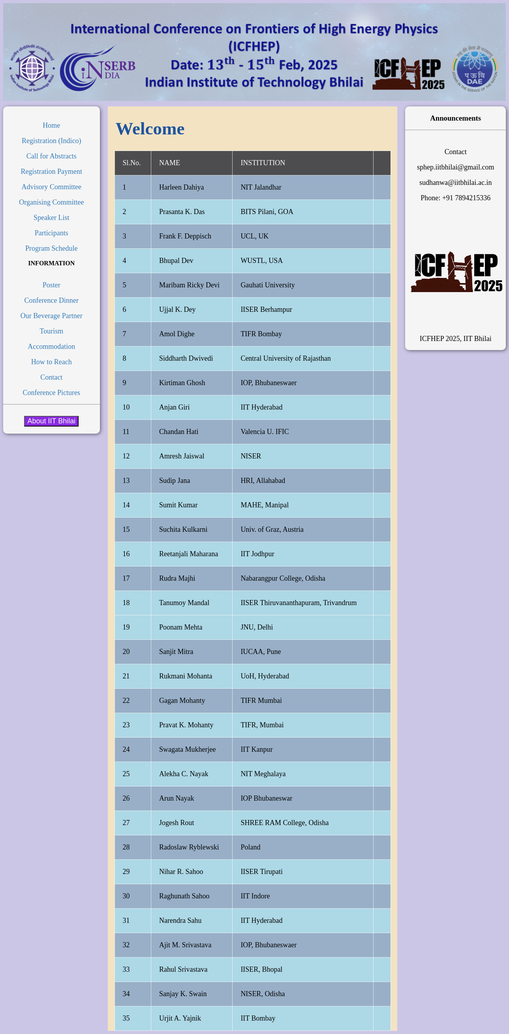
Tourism (51, 331)
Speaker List (51, 218)
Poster (51, 285)
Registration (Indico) (51, 141)
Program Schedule (51, 248)
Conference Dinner (51, 300)
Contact (51, 377)
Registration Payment (51, 171)
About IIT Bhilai (51, 421)
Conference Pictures (51, 393)
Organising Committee (51, 202)
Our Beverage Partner (52, 316)
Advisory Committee (52, 187)
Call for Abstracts (51, 156)
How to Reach (51, 362)
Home (51, 125)
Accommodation (51, 346)
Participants (51, 233)
